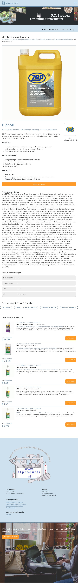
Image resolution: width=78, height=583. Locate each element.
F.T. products (8, 337)
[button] (39, 119)
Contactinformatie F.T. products (14, 506)
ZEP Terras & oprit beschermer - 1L (27, 389)
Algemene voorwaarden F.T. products (16, 504)
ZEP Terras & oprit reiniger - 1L (26, 367)
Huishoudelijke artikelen (45, 39)
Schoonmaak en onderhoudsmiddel (62, 39)
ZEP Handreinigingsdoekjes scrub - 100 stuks (30, 324)
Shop (72, 29)
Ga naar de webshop (39, 184)
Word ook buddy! (10, 537)
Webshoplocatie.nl (6, 39)
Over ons (64, 29)
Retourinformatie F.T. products (14, 502)
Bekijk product (71, 338)
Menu (75, 3)
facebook (8, 514)
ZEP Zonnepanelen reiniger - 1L (26, 410)
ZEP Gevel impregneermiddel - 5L (27, 346)
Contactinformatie (50, 29)
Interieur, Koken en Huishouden (29, 39)
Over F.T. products (11, 508)
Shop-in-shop (16, 39)
